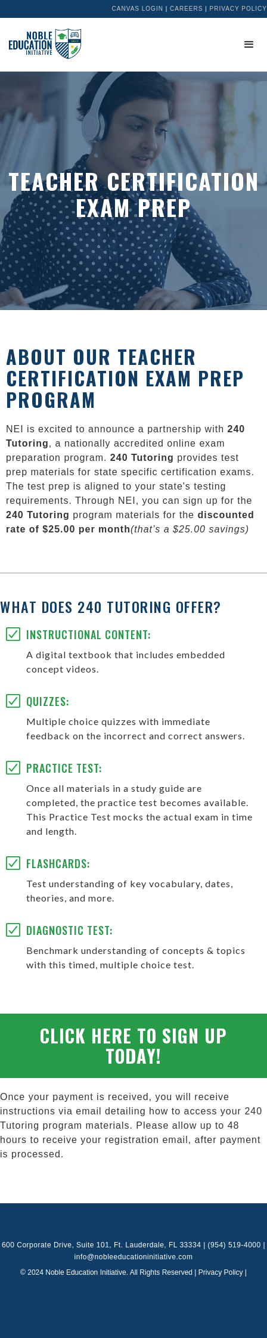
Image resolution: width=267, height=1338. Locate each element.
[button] (249, 45)
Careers (186, 8)
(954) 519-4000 (234, 1245)
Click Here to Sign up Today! (133, 1045)
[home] (41, 43)
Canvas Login (137, 8)
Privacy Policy (238, 8)
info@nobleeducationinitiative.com (133, 1257)
